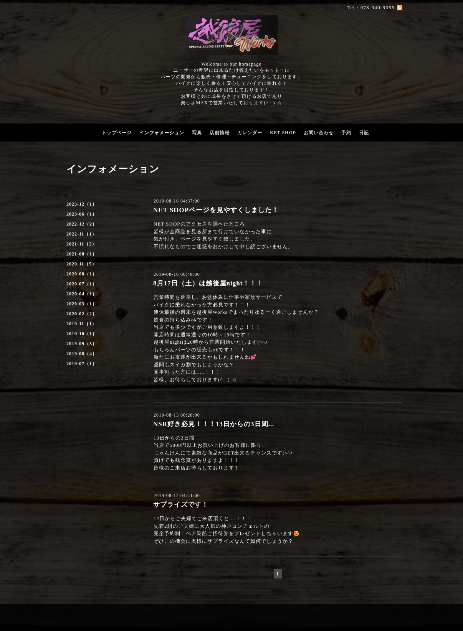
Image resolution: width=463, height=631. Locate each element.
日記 (364, 132)
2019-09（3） (81, 343)
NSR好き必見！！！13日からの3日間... (213, 424)
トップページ (117, 132)
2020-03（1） (81, 303)
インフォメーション (161, 132)
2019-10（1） (81, 333)
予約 (346, 132)
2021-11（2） (81, 244)
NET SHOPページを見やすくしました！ (216, 210)
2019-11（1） (81, 323)
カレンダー (249, 132)
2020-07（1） (81, 284)
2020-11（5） (81, 264)
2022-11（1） (81, 234)
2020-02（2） (81, 313)
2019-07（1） (81, 363)
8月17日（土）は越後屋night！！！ (208, 283)
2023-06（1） (81, 214)
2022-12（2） (81, 224)
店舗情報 (220, 132)
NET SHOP (283, 132)
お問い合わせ (319, 132)
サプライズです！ (180, 504)
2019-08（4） (81, 353)
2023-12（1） (81, 204)
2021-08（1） (81, 254)
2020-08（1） (81, 274)
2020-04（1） (81, 294)
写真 (197, 132)
